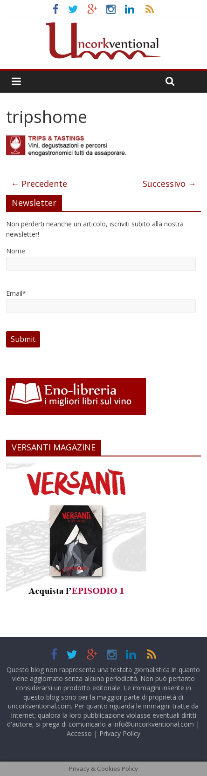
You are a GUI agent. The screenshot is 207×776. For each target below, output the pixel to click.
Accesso (79, 733)
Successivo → (169, 183)
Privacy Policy (119, 733)
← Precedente (39, 183)
